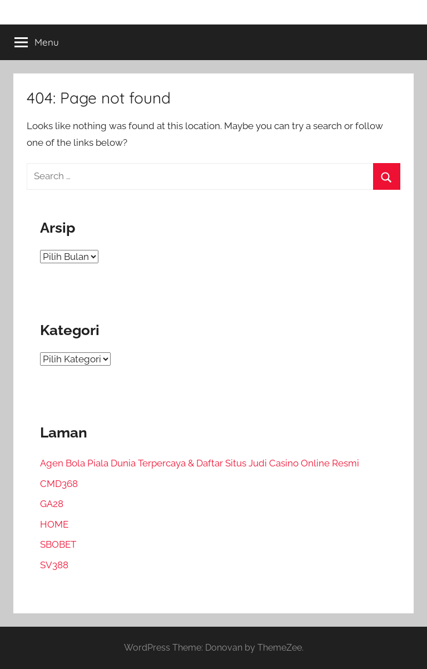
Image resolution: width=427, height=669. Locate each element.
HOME (54, 524)
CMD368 (59, 483)
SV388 (54, 564)
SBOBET (58, 544)
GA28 (51, 503)
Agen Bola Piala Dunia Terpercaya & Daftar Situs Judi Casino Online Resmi (199, 463)
